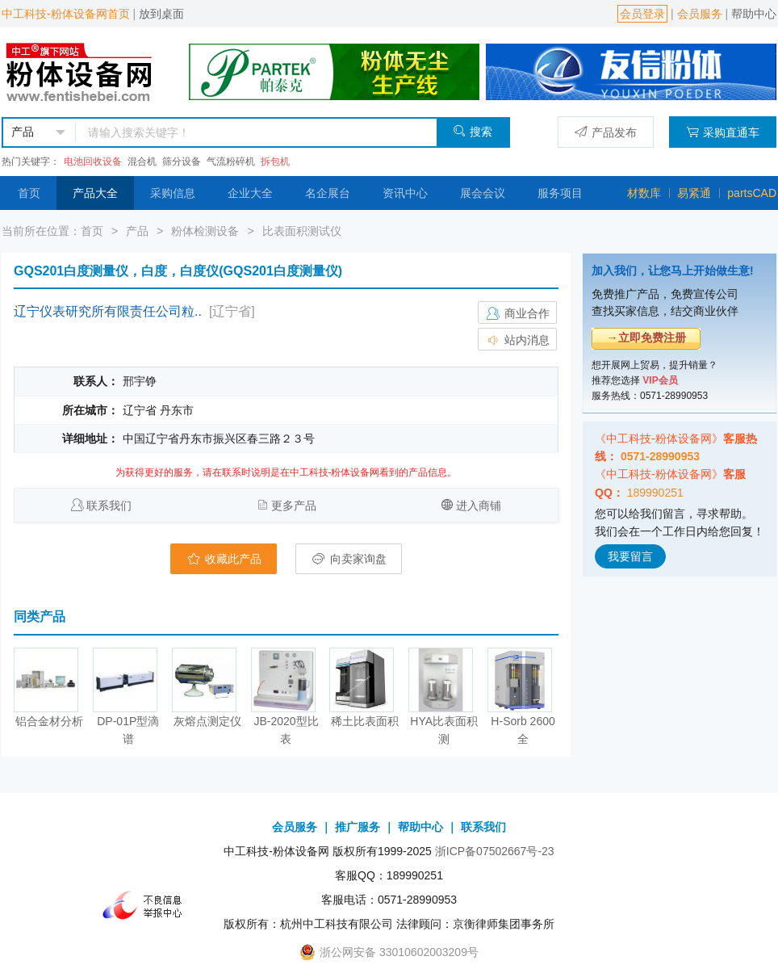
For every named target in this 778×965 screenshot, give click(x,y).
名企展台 (327, 193)
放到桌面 (161, 13)
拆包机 (275, 161)
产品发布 (606, 132)
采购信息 (172, 193)
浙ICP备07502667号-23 (494, 851)
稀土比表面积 (365, 721)
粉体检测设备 (205, 230)
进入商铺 (478, 505)
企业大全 (250, 193)
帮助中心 (753, 13)
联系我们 (109, 505)
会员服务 (699, 13)
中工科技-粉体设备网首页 (66, 13)
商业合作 (517, 313)
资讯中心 (405, 193)
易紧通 (694, 193)
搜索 (472, 131)
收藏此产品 (223, 558)
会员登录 (642, 13)
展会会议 (482, 193)
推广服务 (357, 826)
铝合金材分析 (49, 721)
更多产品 (293, 505)
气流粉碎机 (231, 161)
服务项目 (560, 193)
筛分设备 (181, 161)
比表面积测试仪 (301, 230)
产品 (137, 230)
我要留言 (630, 556)
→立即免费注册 (646, 337)
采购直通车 (722, 132)
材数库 (644, 193)
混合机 (142, 161)
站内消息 (517, 340)
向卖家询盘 (349, 558)
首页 (29, 193)
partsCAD (751, 193)
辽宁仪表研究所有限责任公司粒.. (108, 311)
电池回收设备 (93, 161)
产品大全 (95, 193)
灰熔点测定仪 (207, 721)
